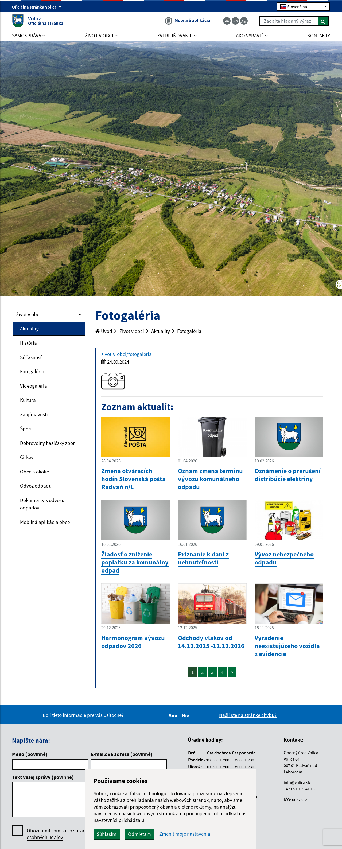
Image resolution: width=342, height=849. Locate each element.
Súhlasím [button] (106, 834)
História (28, 343)
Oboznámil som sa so (64, 834)
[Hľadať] (323, 21)
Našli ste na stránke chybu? (248, 715)
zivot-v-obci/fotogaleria (126, 354)
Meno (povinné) (30, 754)
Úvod (103, 331)
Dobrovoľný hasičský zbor (47, 443)
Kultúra (28, 400)
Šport (26, 428)
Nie (186, 715)
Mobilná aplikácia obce (45, 522)
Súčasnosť (31, 357)
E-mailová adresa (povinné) (122, 754)
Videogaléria (33, 386)
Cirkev (26, 457)
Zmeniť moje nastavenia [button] (184, 833)
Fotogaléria (32, 371)
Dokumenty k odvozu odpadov (42, 504)
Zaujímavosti (34, 414)
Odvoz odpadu (36, 485)
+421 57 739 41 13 (299, 789)
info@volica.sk (297, 782)
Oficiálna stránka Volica (36, 7)
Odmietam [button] (139, 834)
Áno (174, 715)
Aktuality (29, 328)
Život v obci (28, 314)
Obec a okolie (34, 471)
